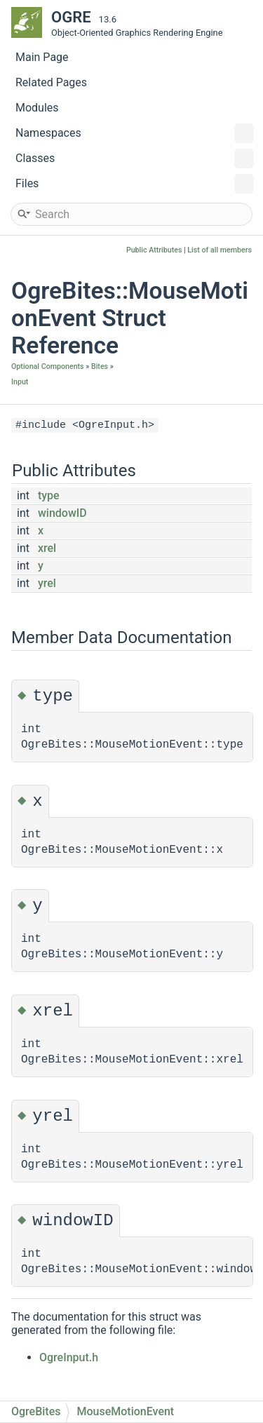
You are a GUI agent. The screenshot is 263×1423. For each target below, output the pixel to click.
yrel (47, 583)
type (49, 495)
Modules (37, 107)
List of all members (219, 250)
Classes (134, 158)
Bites (99, 366)
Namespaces (134, 133)
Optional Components (47, 366)
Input (19, 381)
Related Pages (51, 82)
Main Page (42, 57)
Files (134, 184)
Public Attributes (154, 250)
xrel (47, 548)
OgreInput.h (68, 1357)
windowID (62, 513)
